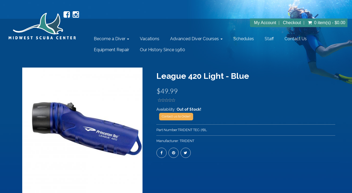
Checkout (292, 23)
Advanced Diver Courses (196, 38)
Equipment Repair (111, 49)
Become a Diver (111, 38)
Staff (269, 38)
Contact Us (295, 38)
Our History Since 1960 (162, 49)
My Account (265, 23)
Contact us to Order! (176, 116)
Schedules (243, 38)
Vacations (149, 38)
